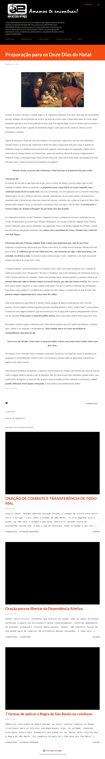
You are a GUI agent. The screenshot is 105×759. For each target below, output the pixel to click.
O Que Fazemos (43, 39)
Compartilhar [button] (91, 403)
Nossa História (26, 39)
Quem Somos (9, 39)
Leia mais (96, 532)
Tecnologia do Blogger (52, 751)
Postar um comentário (15, 418)
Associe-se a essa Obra (64, 39)
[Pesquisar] (88, 4)
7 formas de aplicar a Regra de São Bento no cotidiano (48, 714)
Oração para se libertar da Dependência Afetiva (44, 608)
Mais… (80, 39)
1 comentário (25, 637)
